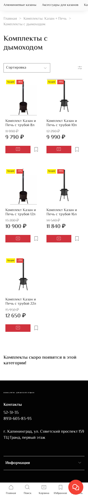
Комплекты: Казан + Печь (45, 19)
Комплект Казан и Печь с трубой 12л (20, 212)
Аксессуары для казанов (60, 5)
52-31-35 (11, 412)
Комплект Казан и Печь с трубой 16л (61, 212)
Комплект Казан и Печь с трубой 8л (20, 123)
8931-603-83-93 (17, 419)
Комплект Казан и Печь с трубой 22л (20, 302)
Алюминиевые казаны (20, 5)
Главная (10, 19)
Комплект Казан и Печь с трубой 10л (61, 123)
